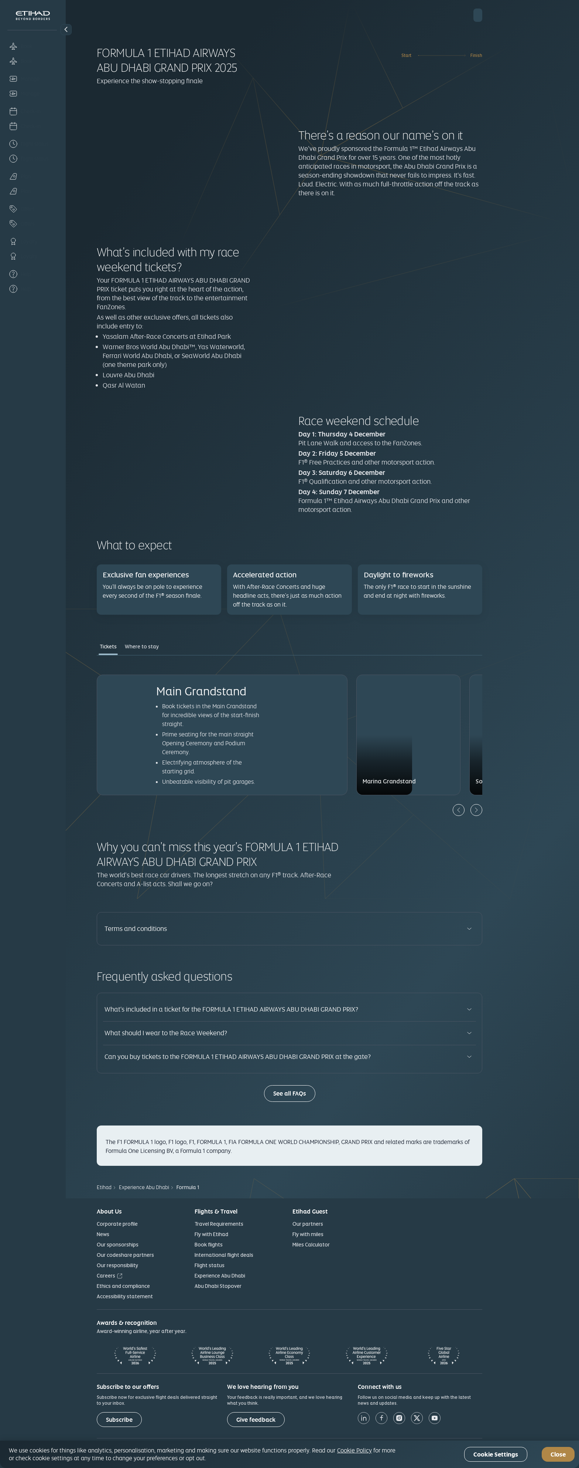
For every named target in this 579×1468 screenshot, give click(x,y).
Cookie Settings (495, 1454)
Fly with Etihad (244, 1234)
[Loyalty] (33, 241)
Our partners (340, 1224)
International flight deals (256, 1255)
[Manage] (33, 78)
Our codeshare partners (158, 1255)
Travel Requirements (251, 1224)
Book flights (241, 1244)
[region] (289, 1454)
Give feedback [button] (288, 1420)
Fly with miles (340, 1234)
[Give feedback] (289, 1419)
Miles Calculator (344, 1244)
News (136, 1234)
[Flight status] (33, 143)
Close (558, 1454)
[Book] (33, 46)
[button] (66, 29)
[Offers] (33, 209)
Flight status (242, 1265)
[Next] (509, 810)
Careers (139, 1275)
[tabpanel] (322, 740)
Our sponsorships (150, 1244)
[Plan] (33, 176)
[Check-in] (33, 111)
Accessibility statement (158, 1296)
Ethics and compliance (156, 1286)
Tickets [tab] (141, 646)
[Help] (33, 274)
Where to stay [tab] (175, 646)
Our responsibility (150, 1265)
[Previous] (491, 810)
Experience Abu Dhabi (252, 1275)
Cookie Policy (354, 1450)
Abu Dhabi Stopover (250, 1286)
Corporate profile (150, 1224)
